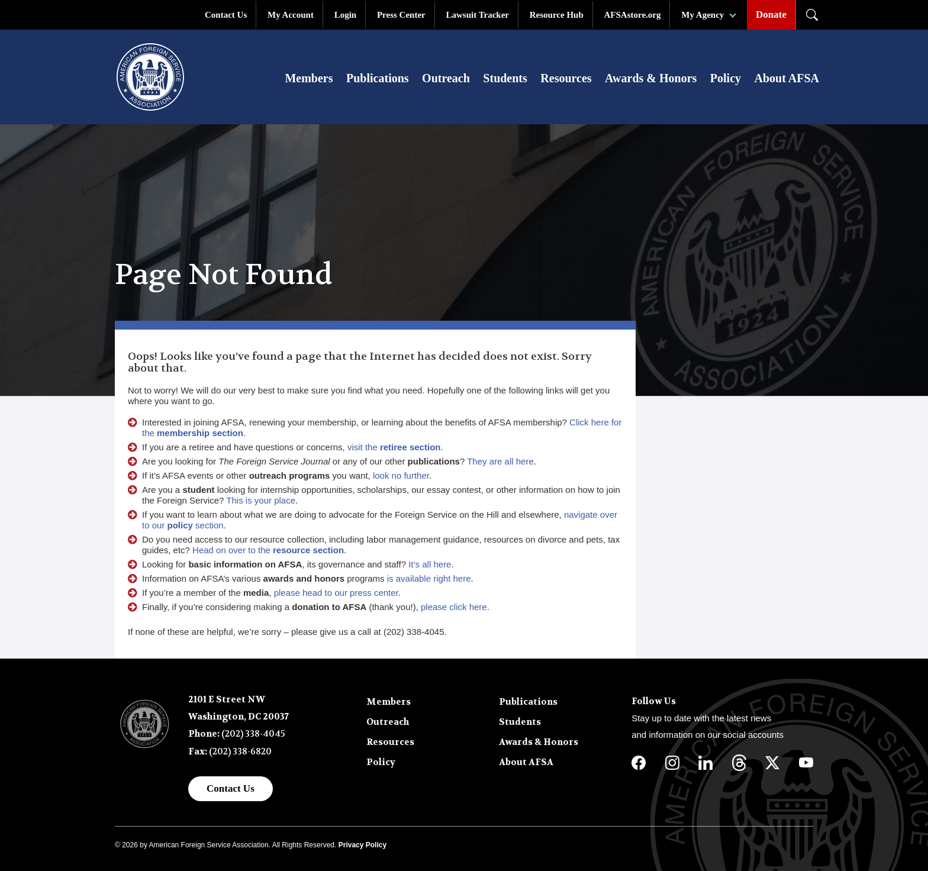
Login (345, 15)
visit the (394, 447)
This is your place (260, 500)
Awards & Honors (651, 78)
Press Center (401, 15)
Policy (725, 78)
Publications (377, 78)
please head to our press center (336, 593)
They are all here (500, 461)
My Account (291, 15)
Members (309, 78)
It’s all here (429, 564)
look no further (401, 475)
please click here (454, 607)
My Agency (702, 15)
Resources (565, 78)
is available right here (429, 578)
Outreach (446, 78)
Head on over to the (268, 550)
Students (505, 78)
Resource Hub (557, 15)
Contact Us (226, 15)
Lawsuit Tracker (477, 15)
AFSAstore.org (632, 15)
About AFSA (787, 78)
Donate (771, 14)
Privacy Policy (362, 845)
